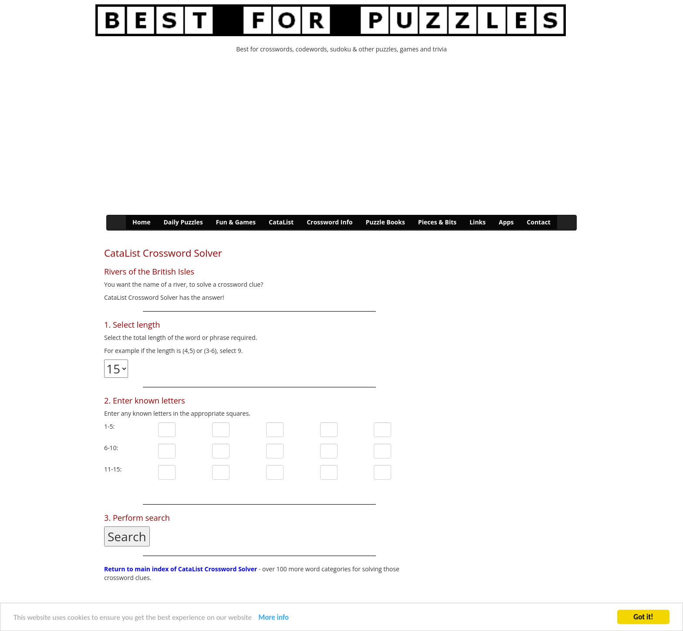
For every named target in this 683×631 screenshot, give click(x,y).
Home (141, 222)
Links (478, 222)
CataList (281, 222)
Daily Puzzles (183, 222)
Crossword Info (329, 222)
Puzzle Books (385, 222)
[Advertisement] (341, 136)
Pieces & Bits (437, 222)
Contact (539, 222)
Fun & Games (236, 222)
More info (273, 618)
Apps (506, 222)
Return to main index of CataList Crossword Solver (180, 569)
